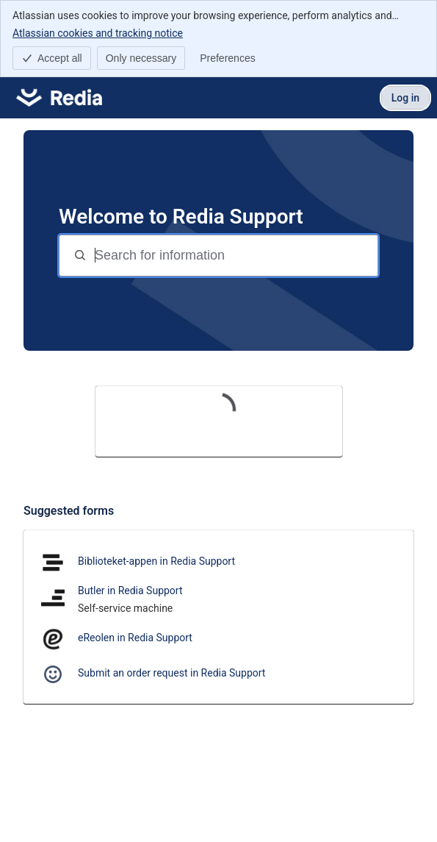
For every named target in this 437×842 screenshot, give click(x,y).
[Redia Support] (59, 98)
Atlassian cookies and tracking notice (97, 32)
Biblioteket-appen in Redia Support (156, 561)
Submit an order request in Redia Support (171, 673)
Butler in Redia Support (130, 590)
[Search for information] (235, 255)
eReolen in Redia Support (135, 637)
